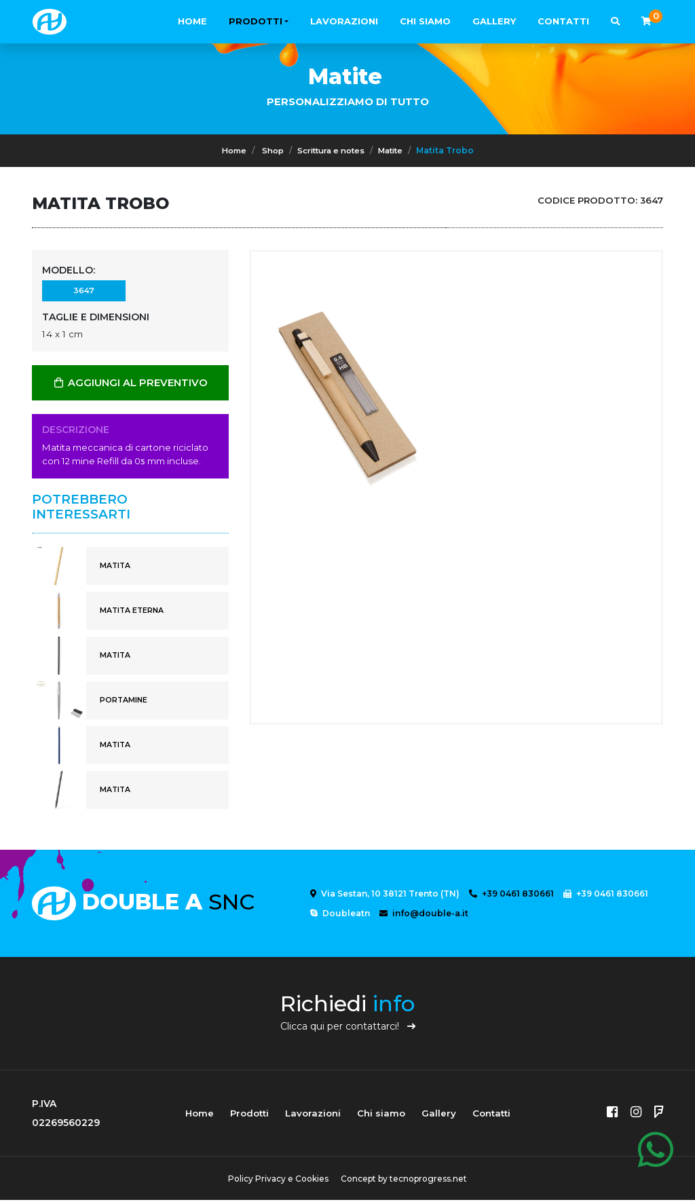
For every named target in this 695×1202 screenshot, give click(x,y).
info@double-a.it (423, 915)
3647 (83, 292)
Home (192, 21)
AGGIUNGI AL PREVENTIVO (130, 385)
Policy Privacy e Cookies (276, 1181)
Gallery (494, 21)
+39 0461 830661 (511, 895)
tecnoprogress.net (430, 1181)
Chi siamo (425, 21)
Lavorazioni (344, 21)
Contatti (563, 21)
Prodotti (255, 21)
